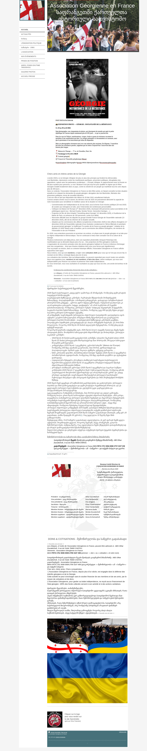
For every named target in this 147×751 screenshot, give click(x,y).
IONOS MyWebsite (60, 737)
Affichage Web (122, 732)
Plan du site (64, 732)
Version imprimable (54, 732)
